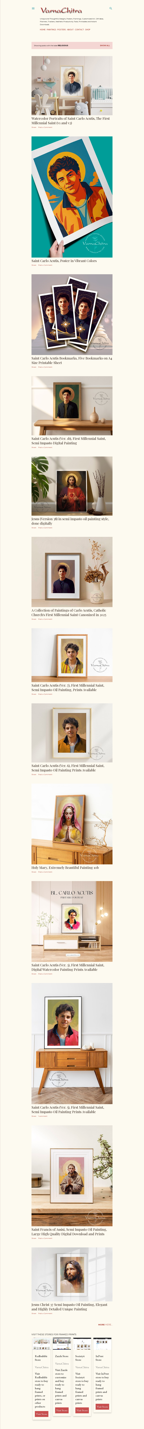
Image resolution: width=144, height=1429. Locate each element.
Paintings (51, 29)
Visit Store (41, 1414)
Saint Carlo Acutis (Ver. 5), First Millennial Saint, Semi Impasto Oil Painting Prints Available (68, 1109)
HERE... (105, 1324)
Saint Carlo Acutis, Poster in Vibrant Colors (64, 260)
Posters (61, 29)
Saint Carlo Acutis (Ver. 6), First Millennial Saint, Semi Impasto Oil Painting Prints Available (68, 767)
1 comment (42, 1116)
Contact (79, 29)
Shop (87, 29)
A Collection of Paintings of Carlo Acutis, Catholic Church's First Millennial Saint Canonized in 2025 (69, 612)
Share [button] (34, 127)
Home (43, 29)
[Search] (110, 8)
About (70, 29)
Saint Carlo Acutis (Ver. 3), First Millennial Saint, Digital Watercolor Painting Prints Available (68, 967)
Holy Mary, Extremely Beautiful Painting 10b (65, 867)
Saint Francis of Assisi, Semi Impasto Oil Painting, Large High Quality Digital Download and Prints (69, 1231)
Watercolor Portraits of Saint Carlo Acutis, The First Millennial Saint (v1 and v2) (71, 120)
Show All (105, 45)
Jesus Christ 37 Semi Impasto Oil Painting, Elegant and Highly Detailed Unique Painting (69, 1306)
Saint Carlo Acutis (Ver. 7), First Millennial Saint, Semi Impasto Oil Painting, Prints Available (68, 687)
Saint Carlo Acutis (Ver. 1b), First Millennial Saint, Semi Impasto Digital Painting (69, 440)
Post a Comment (45, 127)
